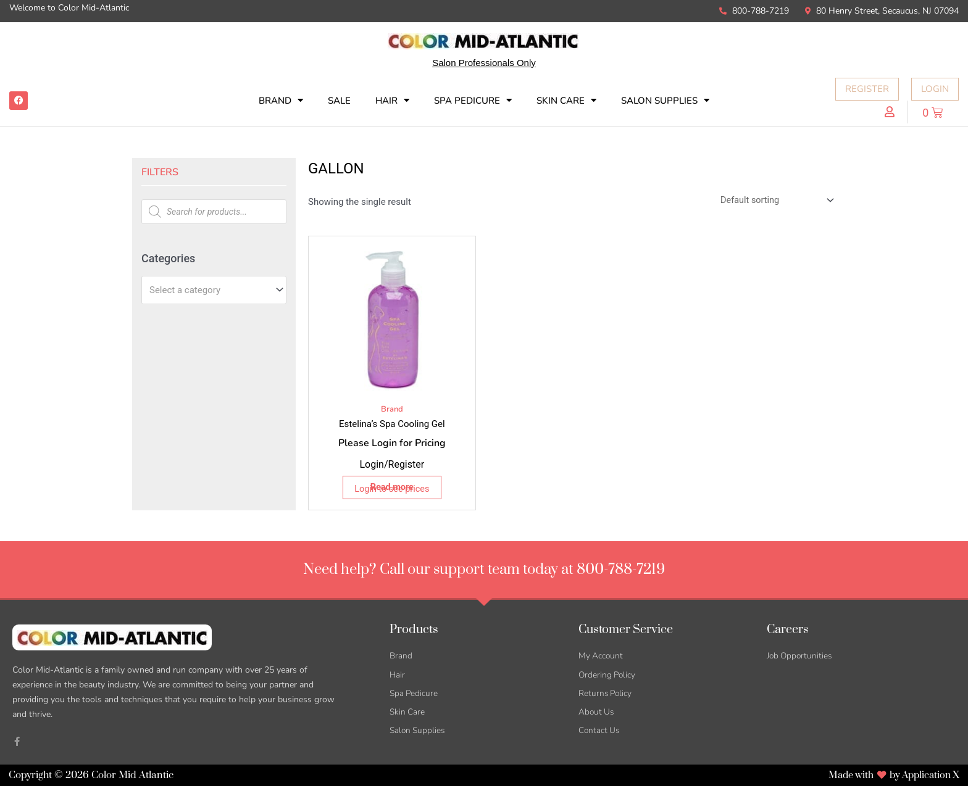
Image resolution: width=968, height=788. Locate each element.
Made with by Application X (889, 777)
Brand (281, 100)
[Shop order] (772, 201)
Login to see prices (392, 490)
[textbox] (208, 290)
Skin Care (566, 100)
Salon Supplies (665, 100)
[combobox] (213, 290)
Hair (392, 100)
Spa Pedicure (473, 100)
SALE (339, 100)
